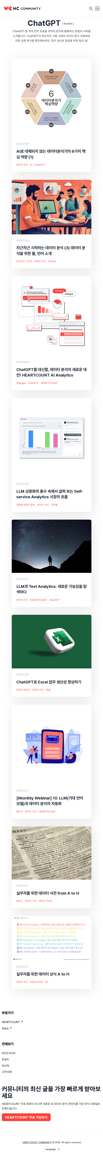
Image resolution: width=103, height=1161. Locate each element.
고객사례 (7, 1071)
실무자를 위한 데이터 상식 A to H (42, 974)
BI (47, 982)
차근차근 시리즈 (24, 261)
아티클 (54, 504)
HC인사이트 (9, 1053)
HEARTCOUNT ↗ (12, 1022)
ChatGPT (39, 165)
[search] (90, 8)
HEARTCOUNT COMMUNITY (37, 1142)
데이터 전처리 (23, 689)
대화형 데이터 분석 (25, 504)
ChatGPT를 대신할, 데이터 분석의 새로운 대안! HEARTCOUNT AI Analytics (51, 372)
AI (31, 165)
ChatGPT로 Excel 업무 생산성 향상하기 (48, 682)
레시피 (5, 1065)
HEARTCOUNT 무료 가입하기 (26, 1117)
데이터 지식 (22, 165)
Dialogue (21, 383)
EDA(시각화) (36, 982)
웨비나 (19, 811)
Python (52, 261)
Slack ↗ (7, 1028)
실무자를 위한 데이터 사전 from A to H (47, 893)
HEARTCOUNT (49, 383)
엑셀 (48, 689)
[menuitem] (51, 1022)
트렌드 (5, 1059)
